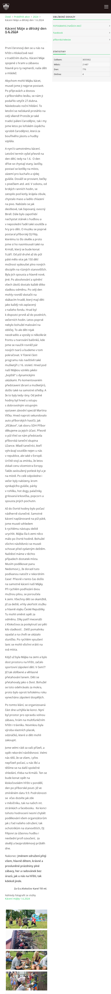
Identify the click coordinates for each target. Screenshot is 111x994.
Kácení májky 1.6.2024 (17, 898)
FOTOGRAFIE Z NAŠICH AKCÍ (67, 25)
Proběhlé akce (22, 16)
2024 (35, 16)
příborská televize (62, 39)
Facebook (58, 32)
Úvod (8, 16)
